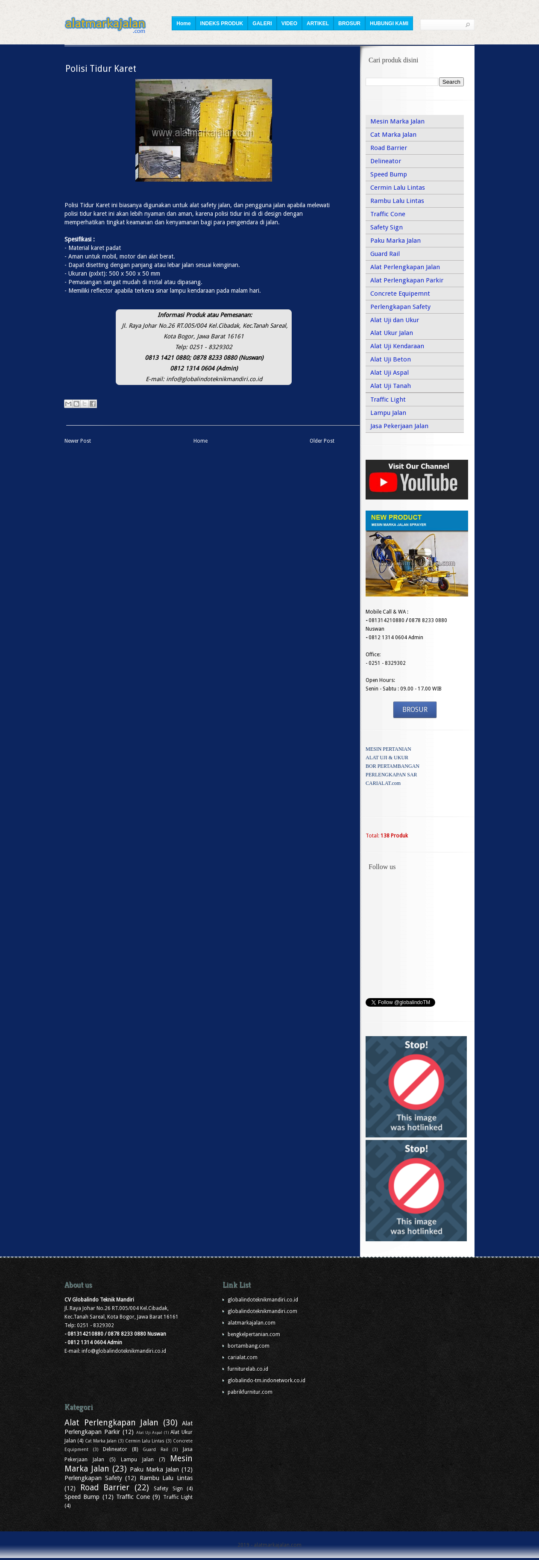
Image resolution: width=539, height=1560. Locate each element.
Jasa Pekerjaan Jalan (399, 426)
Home (183, 23)
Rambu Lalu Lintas (397, 201)
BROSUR (349, 23)
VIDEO (289, 23)
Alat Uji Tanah (390, 386)
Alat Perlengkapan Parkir (406, 280)
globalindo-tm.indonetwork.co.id (266, 1381)
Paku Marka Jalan (395, 240)
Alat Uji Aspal (389, 372)
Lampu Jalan (388, 413)
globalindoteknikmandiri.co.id (263, 1300)
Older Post (322, 441)
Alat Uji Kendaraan (397, 346)
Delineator (385, 161)
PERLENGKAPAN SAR (391, 775)
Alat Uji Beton (390, 359)
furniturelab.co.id (248, 1369)
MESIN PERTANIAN (388, 749)
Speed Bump (388, 174)
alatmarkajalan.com (251, 1323)
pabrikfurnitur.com (250, 1392)
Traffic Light (388, 399)
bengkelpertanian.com (254, 1334)
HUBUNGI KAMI (389, 23)
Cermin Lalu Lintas (397, 187)
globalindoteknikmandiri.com (262, 1311)
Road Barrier (388, 148)
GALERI (262, 23)
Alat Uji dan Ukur (394, 320)
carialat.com (243, 1357)
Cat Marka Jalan (393, 134)
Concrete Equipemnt (400, 293)
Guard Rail (385, 254)
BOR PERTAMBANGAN (392, 766)
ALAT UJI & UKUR (387, 758)
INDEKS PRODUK (221, 23)
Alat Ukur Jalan (391, 333)
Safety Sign (386, 227)
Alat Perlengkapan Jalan (405, 267)
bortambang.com (249, 1346)
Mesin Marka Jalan (397, 121)
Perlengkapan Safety (400, 307)
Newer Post (77, 441)
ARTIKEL (318, 23)
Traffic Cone (387, 214)
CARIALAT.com (383, 783)
